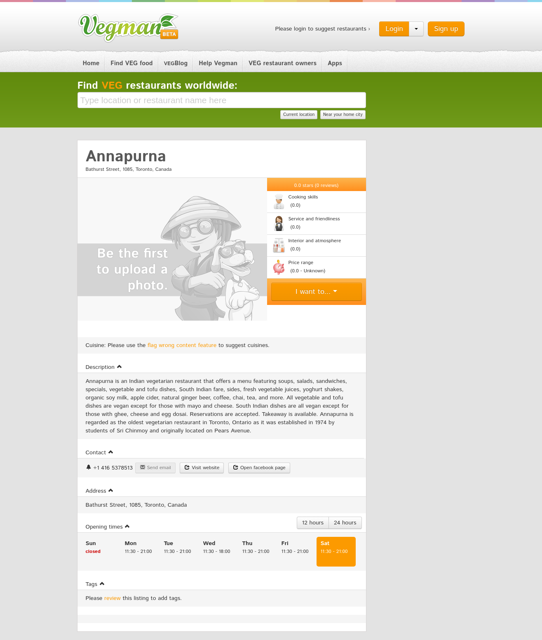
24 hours (345, 523)
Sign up (446, 29)
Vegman (128, 28)
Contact (100, 453)
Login (394, 29)
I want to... (316, 291)
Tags (95, 584)
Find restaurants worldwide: (157, 86)
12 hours (313, 523)
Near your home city (343, 114)
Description (104, 367)
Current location (298, 114)
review (112, 598)
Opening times (108, 527)
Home (91, 63)
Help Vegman (218, 63)
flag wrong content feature (182, 345)
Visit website (201, 467)
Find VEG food (131, 63)
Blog (176, 63)
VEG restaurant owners (283, 63)
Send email (155, 467)
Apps (335, 63)
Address (100, 491)
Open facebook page (259, 467)
